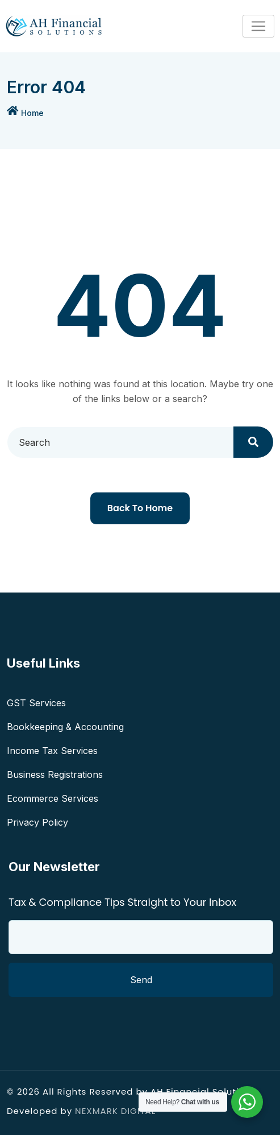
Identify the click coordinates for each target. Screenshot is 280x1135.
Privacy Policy (37, 822)
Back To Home (140, 508)
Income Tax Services (52, 750)
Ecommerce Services (52, 798)
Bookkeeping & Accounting (65, 726)
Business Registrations (55, 774)
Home (32, 113)
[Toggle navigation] (258, 26)
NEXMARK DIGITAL (115, 1111)
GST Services (36, 703)
